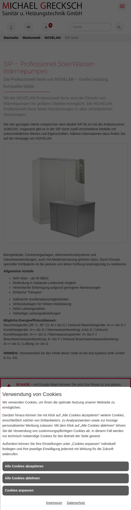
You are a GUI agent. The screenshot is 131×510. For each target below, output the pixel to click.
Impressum (54, 503)
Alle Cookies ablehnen (22, 478)
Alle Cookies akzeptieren (24, 466)
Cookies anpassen (19, 490)
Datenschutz (76, 503)
